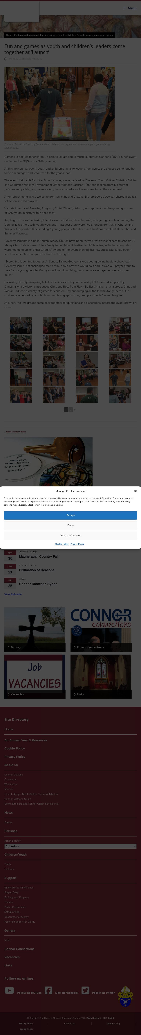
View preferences (70, 535)
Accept (70, 515)
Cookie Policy (62, 544)
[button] (135, 491)
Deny (70, 525)
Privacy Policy (77, 544)
